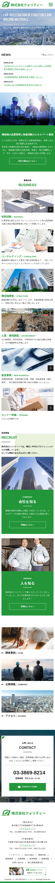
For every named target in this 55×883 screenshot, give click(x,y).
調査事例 (9, 859)
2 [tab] (26, 42)
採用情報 (33, 859)
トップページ (14, 855)
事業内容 (42, 855)
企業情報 (21, 859)
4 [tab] (32, 42)
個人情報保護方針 (35, 862)
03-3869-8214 (29, 772)
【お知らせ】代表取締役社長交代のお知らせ (23, 85)
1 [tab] (23, 42)
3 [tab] (29, 42)
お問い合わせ (17, 862)
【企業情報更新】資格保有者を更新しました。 (24, 77)
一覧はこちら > (47, 55)
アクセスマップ (27, 829)
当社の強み (29, 855)
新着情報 (45, 859)
